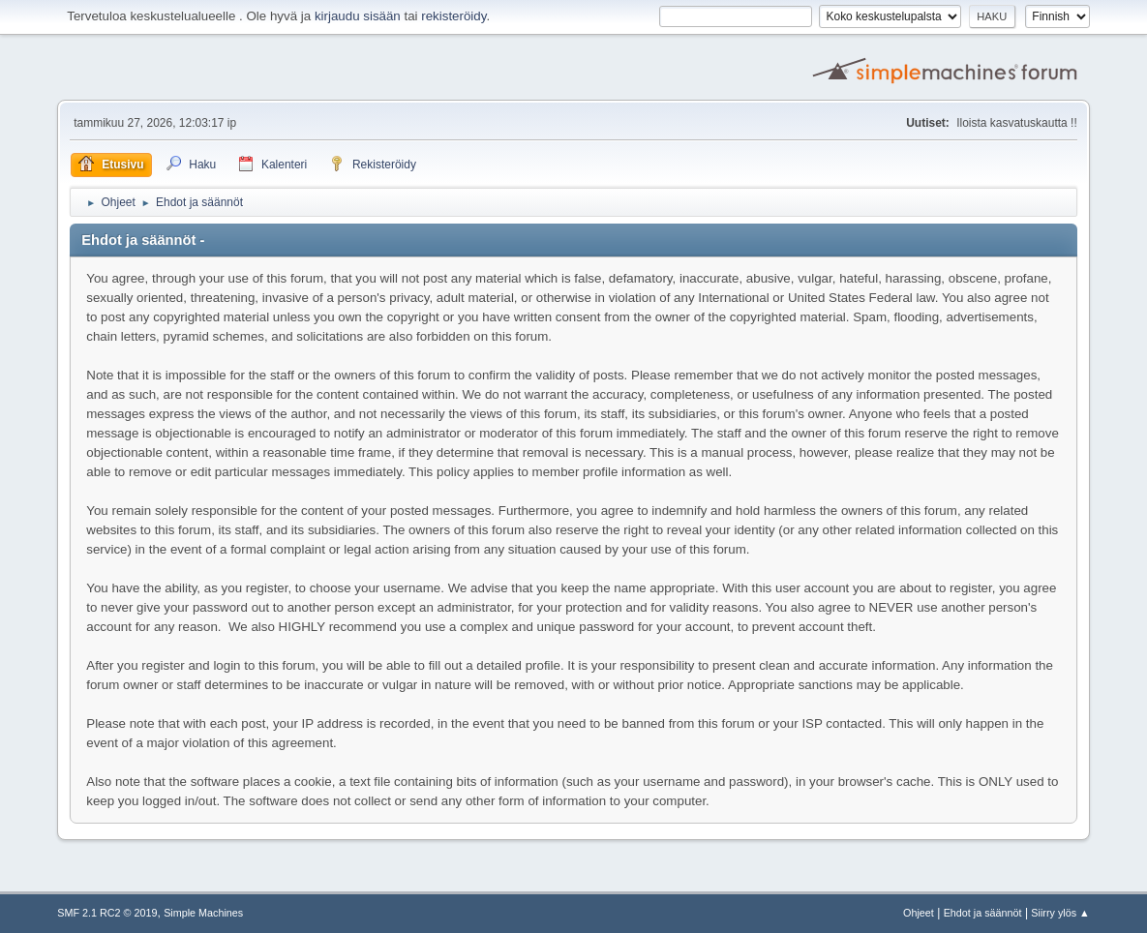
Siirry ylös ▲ (1060, 912)
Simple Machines (203, 912)
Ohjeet (918, 912)
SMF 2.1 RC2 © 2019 (107, 912)
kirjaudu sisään (358, 16)
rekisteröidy (453, 16)
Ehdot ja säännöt (983, 912)
